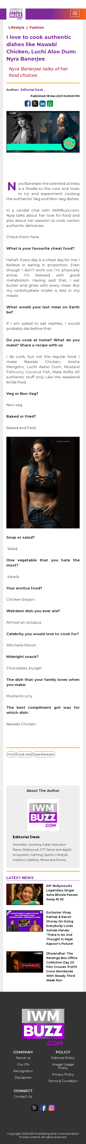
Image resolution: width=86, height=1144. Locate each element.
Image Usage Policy (63, 1066)
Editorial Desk (32, 90)
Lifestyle (16, 28)
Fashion (37, 28)
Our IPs (23, 1064)
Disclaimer (23, 1078)
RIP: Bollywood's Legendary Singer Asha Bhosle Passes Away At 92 (62, 892)
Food (11, 754)
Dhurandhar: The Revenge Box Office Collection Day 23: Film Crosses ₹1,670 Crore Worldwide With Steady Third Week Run (61, 967)
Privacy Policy (63, 1074)
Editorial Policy (63, 1058)
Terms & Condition (63, 1081)
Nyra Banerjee (44, 754)
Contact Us (23, 1096)
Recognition (23, 1071)
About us (23, 1058)
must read (25, 754)
